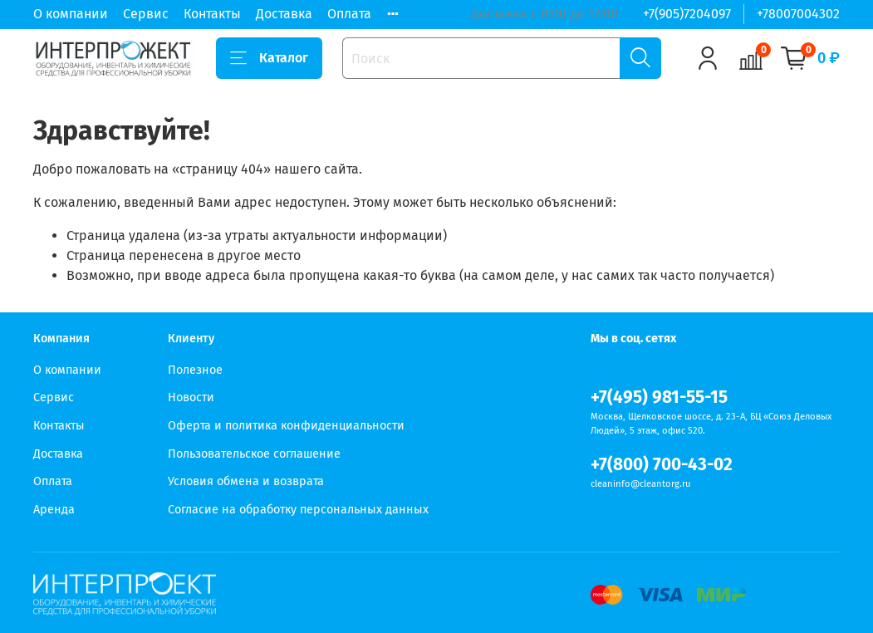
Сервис (146, 14)
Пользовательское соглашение (254, 454)
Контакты (212, 14)
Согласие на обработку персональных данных (298, 510)
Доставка (284, 14)
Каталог (269, 58)
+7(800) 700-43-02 (662, 464)
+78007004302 (798, 14)
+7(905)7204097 (687, 14)
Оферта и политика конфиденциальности (286, 426)
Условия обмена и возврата (246, 481)
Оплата (349, 14)
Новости (191, 397)
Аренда (54, 510)
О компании (70, 14)
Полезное (195, 370)
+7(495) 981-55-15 (659, 397)
